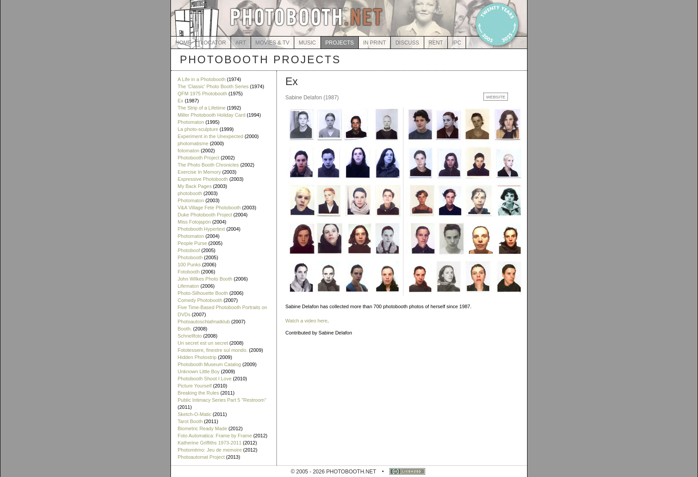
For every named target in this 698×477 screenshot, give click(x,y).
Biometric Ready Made (202, 428)
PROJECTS (339, 43)
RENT (436, 43)
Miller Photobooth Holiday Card (211, 115)
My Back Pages (194, 186)
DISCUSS (407, 43)
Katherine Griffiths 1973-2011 (210, 442)
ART (240, 43)
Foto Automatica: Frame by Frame (215, 435)
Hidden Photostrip (197, 357)
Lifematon (188, 286)
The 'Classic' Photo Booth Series (213, 86)
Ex (180, 100)
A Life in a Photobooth (202, 79)
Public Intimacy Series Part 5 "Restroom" (222, 400)
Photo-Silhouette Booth (203, 293)
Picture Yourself (194, 385)
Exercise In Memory (199, 172)
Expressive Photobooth (203, 179)
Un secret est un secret (203, 343)
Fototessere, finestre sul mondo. (213, 350)
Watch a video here (306, 320)
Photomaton (191, 122)
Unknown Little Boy (198, 371)
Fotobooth (189, 271)
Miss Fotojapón (194, 221)
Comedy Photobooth (200, 300)
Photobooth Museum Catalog (209, 364)
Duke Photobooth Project (205, 214)
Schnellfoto (190, 335)
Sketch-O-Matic (194, 414)
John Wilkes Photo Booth (205, 278)
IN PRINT (374, 43)
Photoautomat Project (201, 457)
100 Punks (189, 264)
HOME (183, 43)
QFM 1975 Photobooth (202, 93)
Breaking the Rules (198, 392)
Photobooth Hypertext (201, 229)
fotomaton (188, 150)
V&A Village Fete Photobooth (209, 207)
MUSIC (307, 43)
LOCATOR (213, 43)
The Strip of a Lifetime (202, 107)
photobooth (190, 193)
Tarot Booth (190, 421)
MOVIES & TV (272, 43)
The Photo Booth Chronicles (208, 164)
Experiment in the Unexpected (210, 136)
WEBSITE (495, 96)
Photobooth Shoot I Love (204, 378)
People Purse (192, 243)
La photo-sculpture (198, 129)
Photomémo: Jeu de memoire (210, 450)
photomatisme (193, 143)
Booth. (185, 328)
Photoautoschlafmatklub (204, 321)
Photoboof (189, 250)
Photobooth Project (198, 157)
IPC (456, 43)
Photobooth (190, 257)
